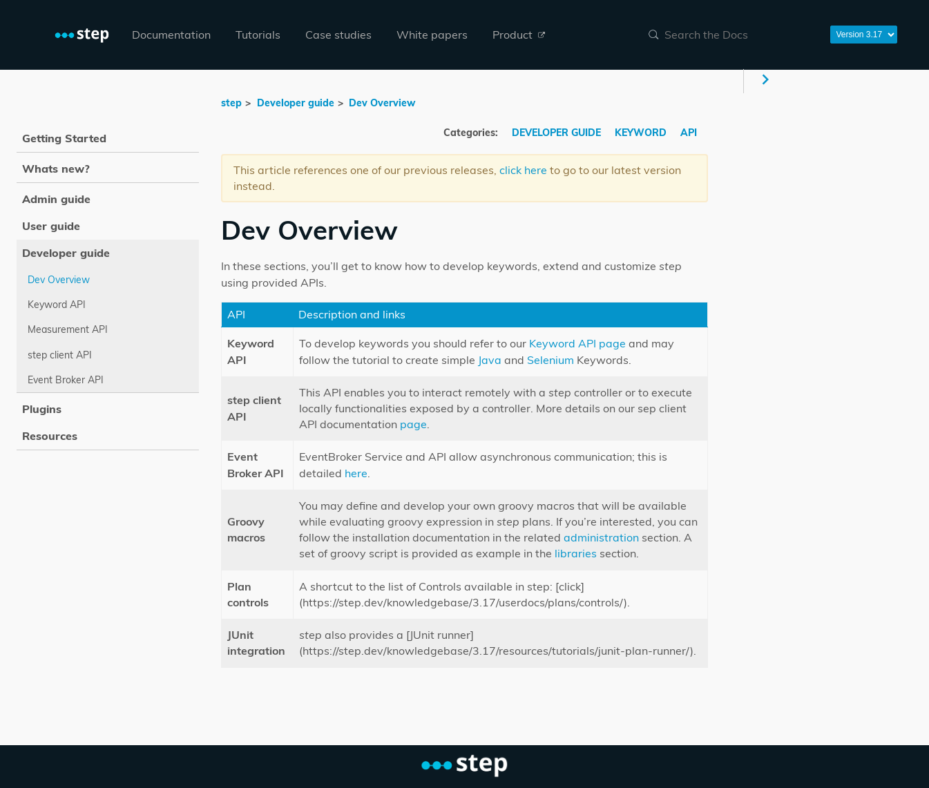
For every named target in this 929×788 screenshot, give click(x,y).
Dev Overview (382, 103)
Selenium (550, 360)
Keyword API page (577, 343)
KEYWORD (642, 132)
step (231, 103)
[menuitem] (171, 35)
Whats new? (56, 168)
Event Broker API (66, 380)
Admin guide (56, 199)
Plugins (41, 409)
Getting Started (64, 138)
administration (601, 537)
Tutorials (258, 34)
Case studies (338, 34)
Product (518, 34)
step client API (60, 355)
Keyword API (57, 304)
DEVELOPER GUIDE (558, 132)
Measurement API (68, 329)
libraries (576, 553)
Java (489, 360)
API (688, 132)
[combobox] (730, 34)
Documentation (171, 34)
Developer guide (295, 103)
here (356, 473)
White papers (432, 34)
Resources (49, 436)
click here (523, 170)
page (413, 424)
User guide (51, 226)
